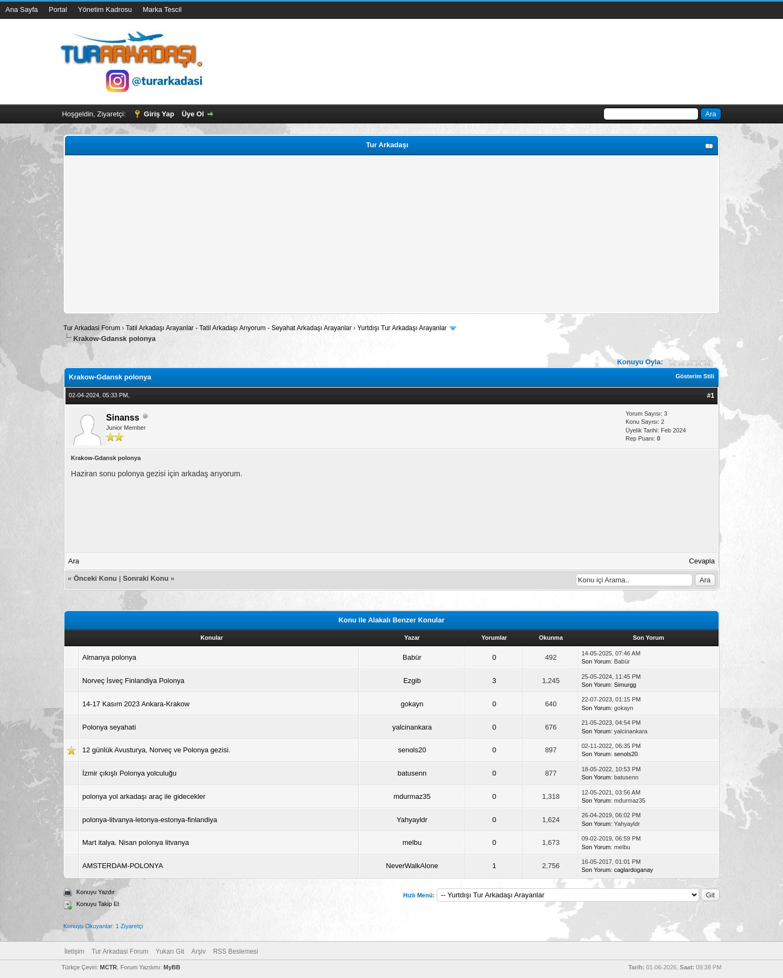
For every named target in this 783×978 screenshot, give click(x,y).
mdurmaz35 (412, 796)
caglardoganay (633, 870)
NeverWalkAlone (412, 866)
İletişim (74, 951)
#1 (710, 395)
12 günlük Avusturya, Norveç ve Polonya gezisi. (156, 750)
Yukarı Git (170, 951)
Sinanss (122, 417)
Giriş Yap (159, 114)
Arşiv (199, 951)
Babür (412, 657)
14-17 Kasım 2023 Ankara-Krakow (135, 704)
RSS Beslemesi (235, 951)
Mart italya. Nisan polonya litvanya (135, 842)
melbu (412, 842)
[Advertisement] (391, 234)
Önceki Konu (95, 578)
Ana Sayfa (21, 9)
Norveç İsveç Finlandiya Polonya (133, 681)
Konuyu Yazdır (95, 892)
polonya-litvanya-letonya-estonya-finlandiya (149, 820)
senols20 (412, 750)
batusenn (412, 773)
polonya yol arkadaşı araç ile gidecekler (144, 796)
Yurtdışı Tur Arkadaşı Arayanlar (401, 328)
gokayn (411, 704)
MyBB (171, 967)
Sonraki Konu (146, 578)
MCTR (108, 967)
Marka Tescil (162, 9)
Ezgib (412, 681)
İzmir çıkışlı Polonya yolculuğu (129, 773)
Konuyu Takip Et (97, 904)
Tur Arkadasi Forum (91, 328)
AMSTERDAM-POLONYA (122, 866)
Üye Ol (193, 114)
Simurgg (625, 684)
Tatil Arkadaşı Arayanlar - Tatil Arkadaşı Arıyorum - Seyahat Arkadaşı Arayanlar (239, 328)
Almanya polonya (109, 657)
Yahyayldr (412, 820)
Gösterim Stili (694, 376)
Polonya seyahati (109, 727)
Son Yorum (596, 661)
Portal (58, 9)
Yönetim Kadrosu (105, 9)
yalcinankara (412, 727)
